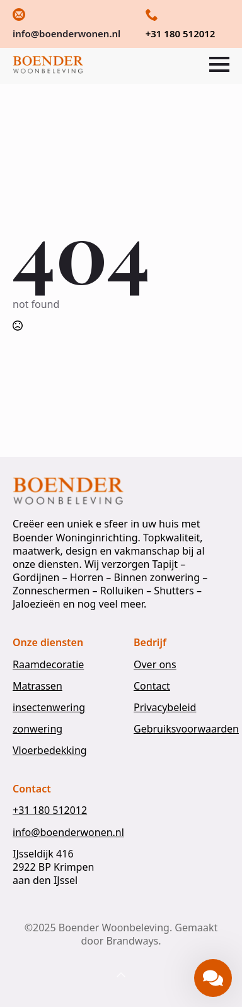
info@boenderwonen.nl (68, 832)
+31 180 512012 (50, 810)
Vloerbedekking (50, 750)
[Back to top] (121, 975)
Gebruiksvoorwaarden (186, 729)
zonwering (37, 729)
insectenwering (49, 707)
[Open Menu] (219, 64)
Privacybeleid (165, 707)
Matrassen (37, 686)
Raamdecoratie (48, 664)
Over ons (155, 664)
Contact (152, 686)
